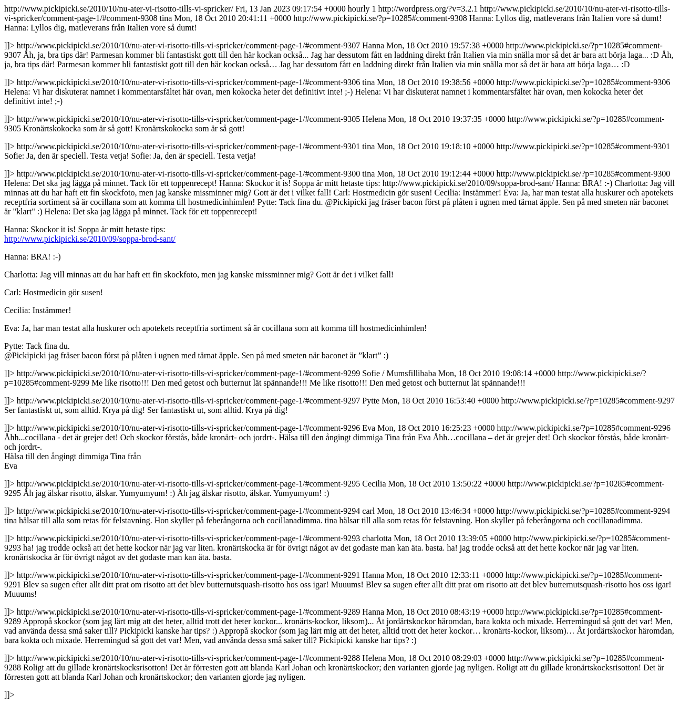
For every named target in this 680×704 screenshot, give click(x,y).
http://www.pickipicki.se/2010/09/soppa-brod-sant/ (90, 238)
